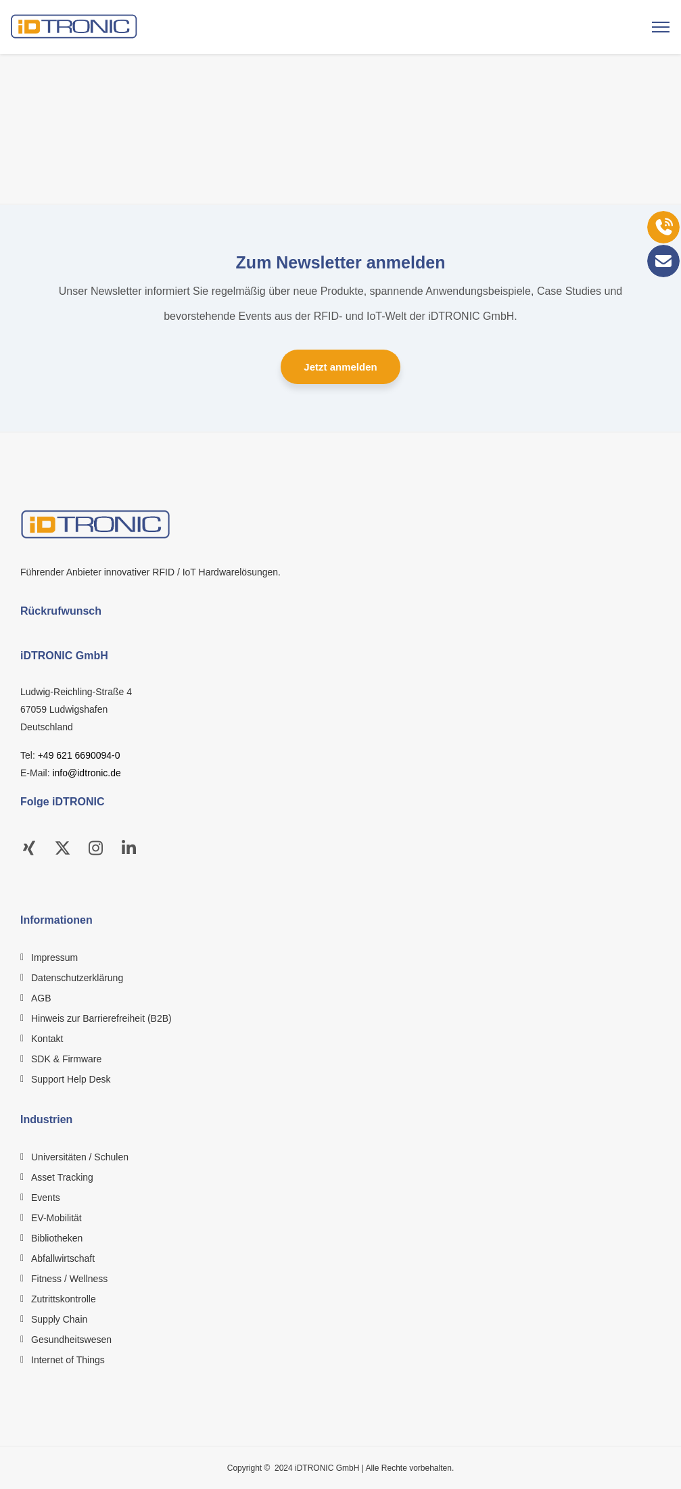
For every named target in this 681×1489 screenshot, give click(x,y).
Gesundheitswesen (71, 1339)
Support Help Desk (71, 1079)
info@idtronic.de (86, 772)
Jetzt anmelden (340, 367)
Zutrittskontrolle (63, 1299)
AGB (41, 998)
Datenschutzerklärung (77, 977)
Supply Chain (59, 1319)
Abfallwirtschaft (63, 1258)
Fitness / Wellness (69, 1278)
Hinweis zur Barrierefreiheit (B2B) (101, 1018)
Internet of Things (68, 1359)
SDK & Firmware (66, 1059)
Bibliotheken (57, 1238)
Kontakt (47, 1038)
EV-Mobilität (56, 1217)
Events (45, 1197)
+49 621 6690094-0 (79, 755)
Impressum (54, 957)
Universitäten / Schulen (79, 1157)
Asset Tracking (62, 1177)
